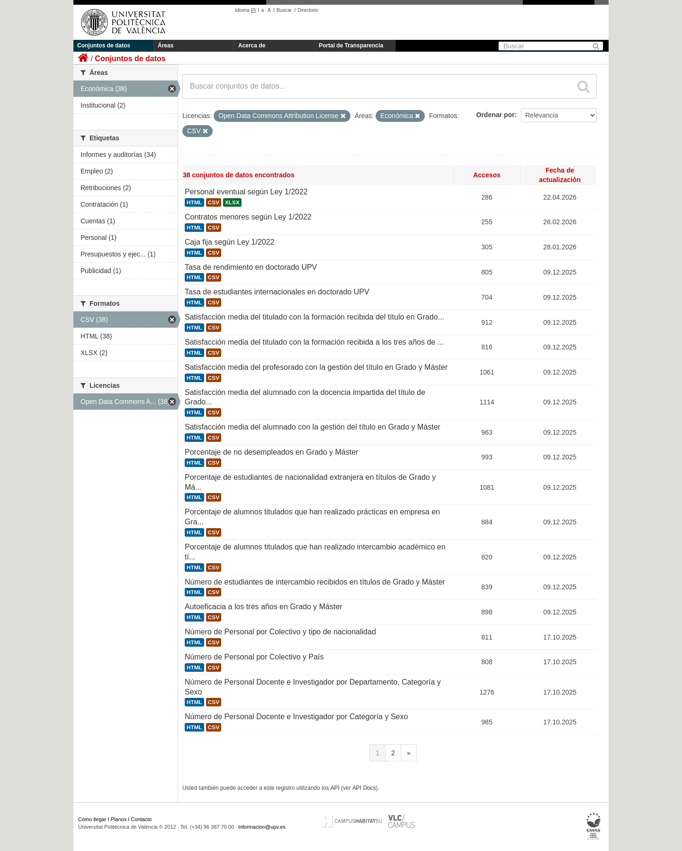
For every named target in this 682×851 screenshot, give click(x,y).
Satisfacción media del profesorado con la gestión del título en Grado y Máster (316, 367)
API (335, 788)
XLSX (232, 202)
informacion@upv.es (262, 827)
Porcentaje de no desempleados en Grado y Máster (271, 452)
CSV (213, 202)
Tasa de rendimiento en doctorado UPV (251, 267)
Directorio (307, 10)
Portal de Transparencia (351, 45)
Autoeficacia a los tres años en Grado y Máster (263, 607)
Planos (119, 819)
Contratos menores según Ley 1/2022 (248, 217)
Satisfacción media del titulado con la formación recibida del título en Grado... (314, 317)
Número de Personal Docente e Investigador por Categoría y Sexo (296, 717)
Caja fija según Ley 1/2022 (229, 242)
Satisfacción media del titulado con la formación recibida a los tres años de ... (314, 342)
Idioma (246, 10)
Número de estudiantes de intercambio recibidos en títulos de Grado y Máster (315, 582)
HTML (194, 202)
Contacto (141, 819)
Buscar (284, 10)
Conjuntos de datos (103, 45)
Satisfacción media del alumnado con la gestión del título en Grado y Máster (312, 427)
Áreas (165, 45)
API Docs (364, 788)
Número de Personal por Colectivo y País (254, 657)
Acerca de (251, 45)
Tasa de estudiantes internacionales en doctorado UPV (277, 292)
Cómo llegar (92, 819)
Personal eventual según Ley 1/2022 (246, 192)
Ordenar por (495, 115)
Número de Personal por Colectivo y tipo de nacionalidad (280, 632)
